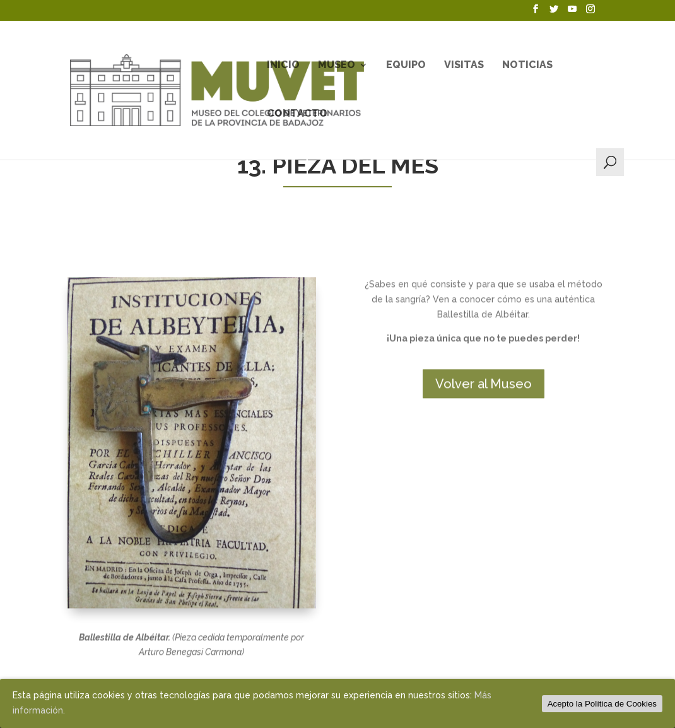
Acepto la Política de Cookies (602, 703)
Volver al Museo (483, 450)
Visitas (464, 66)
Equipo (406, 66)
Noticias (527, 66)
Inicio (283, 66)
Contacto (297, 114)
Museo (336, 66)
